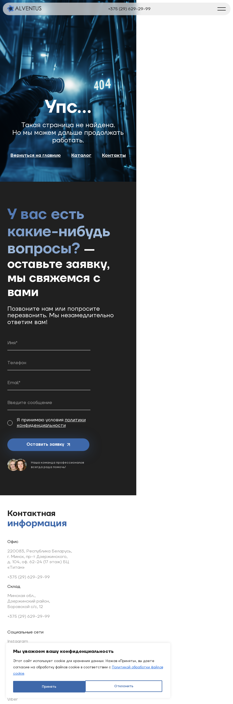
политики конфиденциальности (103, 393)
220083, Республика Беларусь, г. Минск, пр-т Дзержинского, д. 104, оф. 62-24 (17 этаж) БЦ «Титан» (42, 520)
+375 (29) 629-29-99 (129, 9)
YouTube (102, 541)
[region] (68, 660)
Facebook (104, 521)
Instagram (104, 512)
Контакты (164, 179)
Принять (95, 682)
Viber (99, 570)
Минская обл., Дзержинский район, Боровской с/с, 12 (31, 574)
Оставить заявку (39, 416)
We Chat (102, 589)
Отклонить (43, 682)
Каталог (132, 179)
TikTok (100, 560)
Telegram (103, 531)
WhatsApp (104, 579)
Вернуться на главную (84, 179)
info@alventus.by (71, 608)
